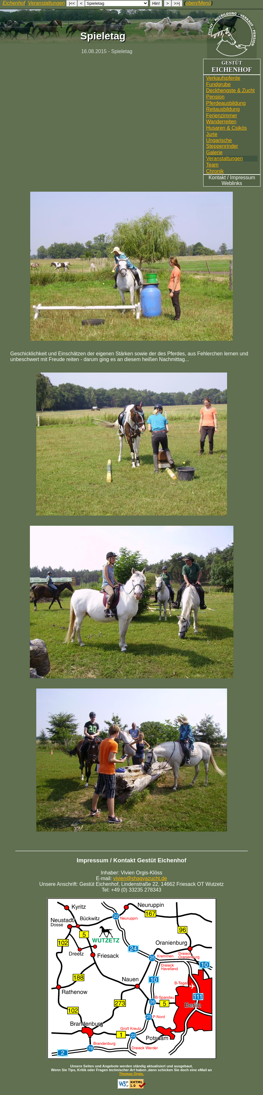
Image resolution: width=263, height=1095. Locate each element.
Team (212, 165)
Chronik (215, 171)
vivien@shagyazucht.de (140, 878)
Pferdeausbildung (226, 103)
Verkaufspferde (223, 78)
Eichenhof (14, 3)
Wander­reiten (221, 121)
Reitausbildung (223, 109)
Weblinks (232, 183)
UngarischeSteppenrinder (222, 143)
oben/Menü (198, 3)
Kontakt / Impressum (232, 177)
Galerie (214, 152)
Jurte (212, 134)
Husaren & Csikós (226, 128)
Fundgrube (218, 84)
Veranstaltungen (224, 158)
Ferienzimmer (221, 115)
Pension (215, 96)
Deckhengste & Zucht (230, 90)
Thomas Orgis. (131, 1074)
